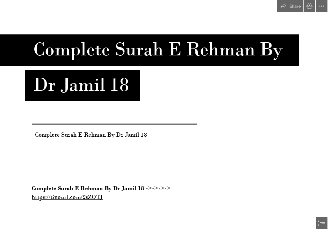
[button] (290, 6)
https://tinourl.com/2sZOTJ (67, 197)
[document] (167, 118)
